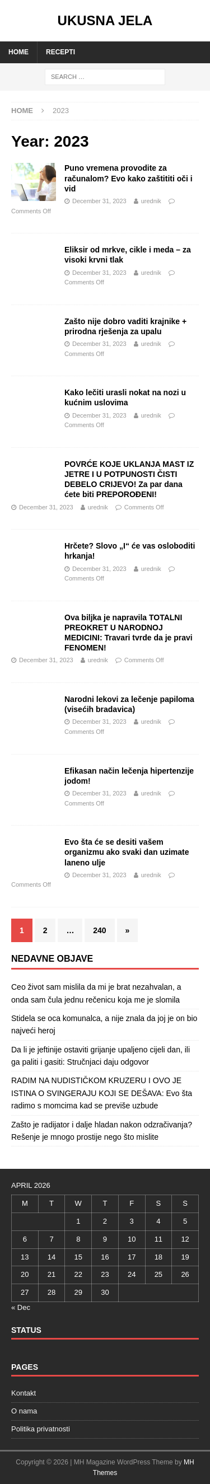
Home (18, 52)
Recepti (60, 52)
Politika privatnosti (40, 1429)
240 (99, 930)
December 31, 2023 (99, 201)
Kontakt (23, 1393)
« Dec (20, 1307)
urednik (151, 201)
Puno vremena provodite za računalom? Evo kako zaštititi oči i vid (128, 178)
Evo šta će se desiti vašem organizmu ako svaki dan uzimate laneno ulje (126, 852)
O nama (24, 1411)
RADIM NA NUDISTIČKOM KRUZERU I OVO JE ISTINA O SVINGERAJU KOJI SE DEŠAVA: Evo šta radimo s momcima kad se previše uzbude (101, 1093)
